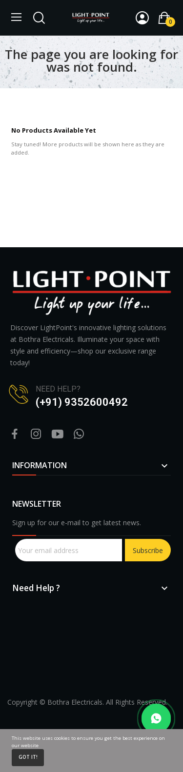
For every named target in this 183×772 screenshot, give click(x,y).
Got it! (28, 757)
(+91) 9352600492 (82, 402)
